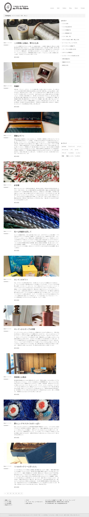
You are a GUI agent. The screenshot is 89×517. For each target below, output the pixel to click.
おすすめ (64, 146)
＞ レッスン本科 (7, 501)
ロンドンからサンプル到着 (24, 329)
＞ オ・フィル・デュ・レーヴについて (34, 501)
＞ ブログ (27, 500)
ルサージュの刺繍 (66, 52)
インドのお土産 (66, 26)
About (76, 8)
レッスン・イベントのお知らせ (69, 55)
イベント (79, 146)
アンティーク (71, 146)
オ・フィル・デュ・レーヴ (68, 42)
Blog (70, 8)
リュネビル (71, 152)
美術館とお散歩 (20, 377)
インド (63, 23)
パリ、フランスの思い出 (68, 49)
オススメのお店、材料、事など (69, 39)
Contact (83, 8)
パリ (71, 149)
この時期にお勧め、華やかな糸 (26, 43)
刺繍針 (16, 86)
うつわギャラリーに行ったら (25, 467)
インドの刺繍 (65, 30)
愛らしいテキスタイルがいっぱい (27, 423)
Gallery (64, 8)
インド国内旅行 (66, 33)
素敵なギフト (19, 136)
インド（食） (65, 36)
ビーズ (76, 149)
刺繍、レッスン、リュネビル (73, 156)
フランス (64, 152)
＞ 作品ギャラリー (8, 505)
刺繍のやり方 (65, 62)
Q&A (58, 8)
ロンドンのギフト (21, 280)
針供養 (16, 185)
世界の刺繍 (65, 58)
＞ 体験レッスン (7, 500)
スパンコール (65, 149)
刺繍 (63, 156)
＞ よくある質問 (7, 503)
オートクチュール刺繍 (67, 46)
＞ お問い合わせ (28, 503)
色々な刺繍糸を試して (22, 232)
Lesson (52, 8)
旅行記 (63, 65)
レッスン (78, 152)
